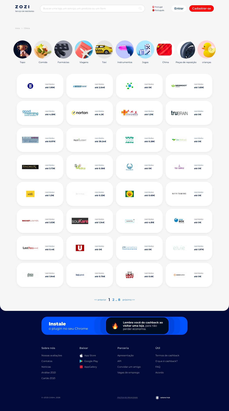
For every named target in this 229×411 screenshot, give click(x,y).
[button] (211, 49)
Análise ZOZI (48, 372)
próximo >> (129, 299)
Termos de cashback (167, 355)
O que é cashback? (166, 361)
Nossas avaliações (51, 355)
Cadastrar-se (201, 8)
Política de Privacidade (127, 397)
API (119, 361)
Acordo (159, 372)
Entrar (178, 8)
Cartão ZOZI (48, 378)
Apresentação (125, 355)
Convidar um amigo (129, 366)
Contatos (46, 361)
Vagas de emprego (128, 372)
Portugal (157, 7)
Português (158, 10)
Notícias (46, 366)
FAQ (157, 366)
